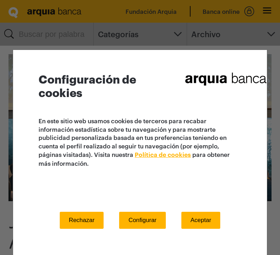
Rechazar (82, 220)
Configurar (142, 220)
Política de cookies (163, 155)
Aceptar (201, 220)
